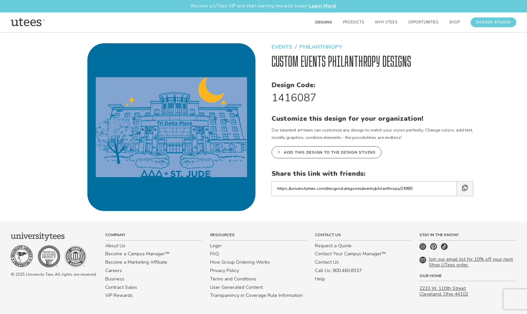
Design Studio (493, 22)
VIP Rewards (119, 295)
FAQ (214, 254)
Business (114, 279)
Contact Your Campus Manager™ (350, 254)
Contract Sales (121, 287)
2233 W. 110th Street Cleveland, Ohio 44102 (443, 291)
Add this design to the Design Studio (326, 152)
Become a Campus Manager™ (137, 254)
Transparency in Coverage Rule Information (256, 295)
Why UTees (386, 22)
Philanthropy (320, 47)
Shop (454, 22)
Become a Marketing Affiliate (136, 262)
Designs (323, 22)
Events (282, 47)
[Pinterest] (434, 248)
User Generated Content (236, 287)
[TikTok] (444, 248)
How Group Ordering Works (240, 262)
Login (215, 246)
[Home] (28, 22)
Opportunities (423, 22)
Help (320, 279)
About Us (115, 246)
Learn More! (322, 6)
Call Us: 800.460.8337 (338, 270)
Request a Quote (333, 246)
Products (353, 22)
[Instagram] (423, 248)
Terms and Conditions (233, 279)
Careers (113, 270)
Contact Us (327, 262)
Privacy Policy (224, 270)
